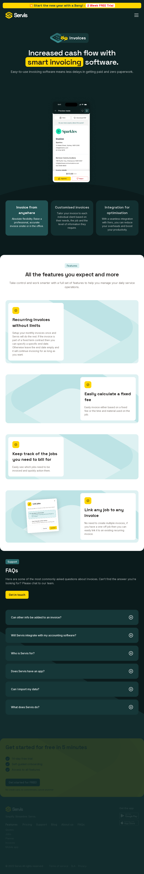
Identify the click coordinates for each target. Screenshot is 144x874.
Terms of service (58, 852)
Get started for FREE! (23, 768)
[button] (136, 15)
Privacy (82, 852)
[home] (17, 15)
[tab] (27, 218)
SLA (73, 852)
